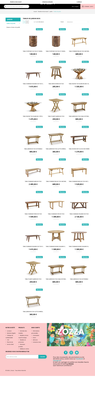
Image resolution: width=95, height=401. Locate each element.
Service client (10, 344)
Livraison (9, 331)
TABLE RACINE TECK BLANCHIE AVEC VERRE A (79, 84)
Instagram (57, 368)
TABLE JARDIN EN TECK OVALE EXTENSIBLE (79, 116)
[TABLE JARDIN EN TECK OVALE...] (79, 103)
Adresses (35, 340)
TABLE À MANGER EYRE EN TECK (56, 214)
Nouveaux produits (21, 345)
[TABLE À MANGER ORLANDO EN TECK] (79, 200)
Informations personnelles (35, 332)
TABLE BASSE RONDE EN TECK (56, 84)
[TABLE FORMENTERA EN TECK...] (79, 38)
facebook (79, 366)
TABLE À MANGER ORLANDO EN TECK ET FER (33, 84)
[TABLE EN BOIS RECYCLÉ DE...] (79, 135)
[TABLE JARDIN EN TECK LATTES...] (56, 135)
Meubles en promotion (22, 341)
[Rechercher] (5, 2)
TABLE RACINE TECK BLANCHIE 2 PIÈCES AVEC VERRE (33, 116)
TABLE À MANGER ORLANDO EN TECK (79, 214)
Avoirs (34, 337)
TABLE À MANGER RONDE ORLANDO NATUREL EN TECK (79, 246)
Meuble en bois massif (15, 7)
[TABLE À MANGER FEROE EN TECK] (33, 200)
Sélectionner (77, 22)
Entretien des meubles (22, 332)
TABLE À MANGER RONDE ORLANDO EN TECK (56, 246)
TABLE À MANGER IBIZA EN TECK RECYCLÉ (79, 181)
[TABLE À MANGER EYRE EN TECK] (56, 200)
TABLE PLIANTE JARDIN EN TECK (56, 116)
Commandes (36, 335)
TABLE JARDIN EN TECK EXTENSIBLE (33, 149)
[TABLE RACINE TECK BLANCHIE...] (79, 70)
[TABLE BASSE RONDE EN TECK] (56, 70)
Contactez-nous (37, 342)
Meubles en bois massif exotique (23, 336)
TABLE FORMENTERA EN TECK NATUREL (79, 51)
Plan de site (10, 342)
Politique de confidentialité (9, 336)
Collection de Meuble (47, 7)
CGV (8, 340)
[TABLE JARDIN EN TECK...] (33, 135)
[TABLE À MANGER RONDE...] (56, 233)
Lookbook (79, 7)
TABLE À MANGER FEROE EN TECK (33, 214)
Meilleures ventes (24, 349)
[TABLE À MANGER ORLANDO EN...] (33, 70)
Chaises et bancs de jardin (13, 27)
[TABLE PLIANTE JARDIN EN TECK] (56, 103)
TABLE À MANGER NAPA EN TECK (33, 181)
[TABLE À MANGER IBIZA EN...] (79, 168)
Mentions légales (11, 333)
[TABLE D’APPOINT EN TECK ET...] (33, 38)
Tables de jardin (10, 23)
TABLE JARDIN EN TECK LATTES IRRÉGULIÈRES (56, 149)
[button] (87, 2)
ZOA (47, 2)
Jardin (9, 19)
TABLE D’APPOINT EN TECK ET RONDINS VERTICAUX (56, 51)
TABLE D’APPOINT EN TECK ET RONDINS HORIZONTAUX (33, 51)
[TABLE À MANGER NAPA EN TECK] (33, 168)
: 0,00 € (88, 2)
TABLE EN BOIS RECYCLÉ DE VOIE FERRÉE (79, 149)
